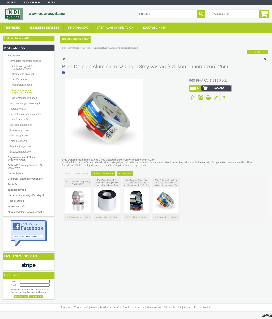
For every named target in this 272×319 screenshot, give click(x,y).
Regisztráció (81, 307)
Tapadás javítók (17, 189)
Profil (126, 307)
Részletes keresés (110, 307)
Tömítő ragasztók (18, 119)
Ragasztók (77, 48)
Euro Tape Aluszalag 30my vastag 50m (78, 182)
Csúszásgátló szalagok (24, 98)
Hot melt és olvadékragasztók (25, 114)
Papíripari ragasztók (20, 146)
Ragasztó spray (17, 108)
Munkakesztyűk (17, 206)
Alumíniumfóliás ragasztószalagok (22, 91)
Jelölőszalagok (20, 79)
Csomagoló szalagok (23, 74)
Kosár (93, 307)
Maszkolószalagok (22, 84)
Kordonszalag (16, 201)
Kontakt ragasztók (19, 130)
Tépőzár (12, 184)
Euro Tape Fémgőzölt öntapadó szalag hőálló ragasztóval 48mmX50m (107, 182)
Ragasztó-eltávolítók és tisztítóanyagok (21, 158)
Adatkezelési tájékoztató (197, 307)
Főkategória (66, 48)
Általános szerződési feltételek (163, 307)
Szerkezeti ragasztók (20, 124)
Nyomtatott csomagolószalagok (26, 195)
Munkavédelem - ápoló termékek (26, 212)
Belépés (11, 2)
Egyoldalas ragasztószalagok (95, 48)
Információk (137, 307)
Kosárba (219, 88)
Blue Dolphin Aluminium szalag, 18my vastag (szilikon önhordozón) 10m (136, 182)
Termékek (66, 307)
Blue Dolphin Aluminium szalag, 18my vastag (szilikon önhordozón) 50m (166, 182)
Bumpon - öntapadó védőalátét (25, 178)
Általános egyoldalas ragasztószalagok (23, 67)
